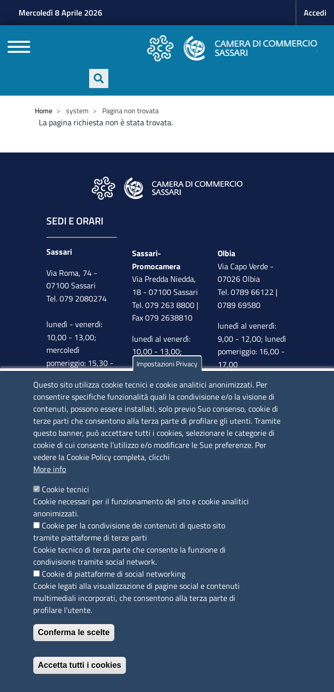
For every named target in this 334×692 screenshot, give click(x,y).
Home (43, 110)
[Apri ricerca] (98, 78)
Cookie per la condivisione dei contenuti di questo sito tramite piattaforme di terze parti (129, 531)
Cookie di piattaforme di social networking (113, 574)
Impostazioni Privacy (167, 363)
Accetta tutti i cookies (79, 665)
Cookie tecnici (65, 489)
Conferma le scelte (73, 632)
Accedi (315, 13)
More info (49, 469)
